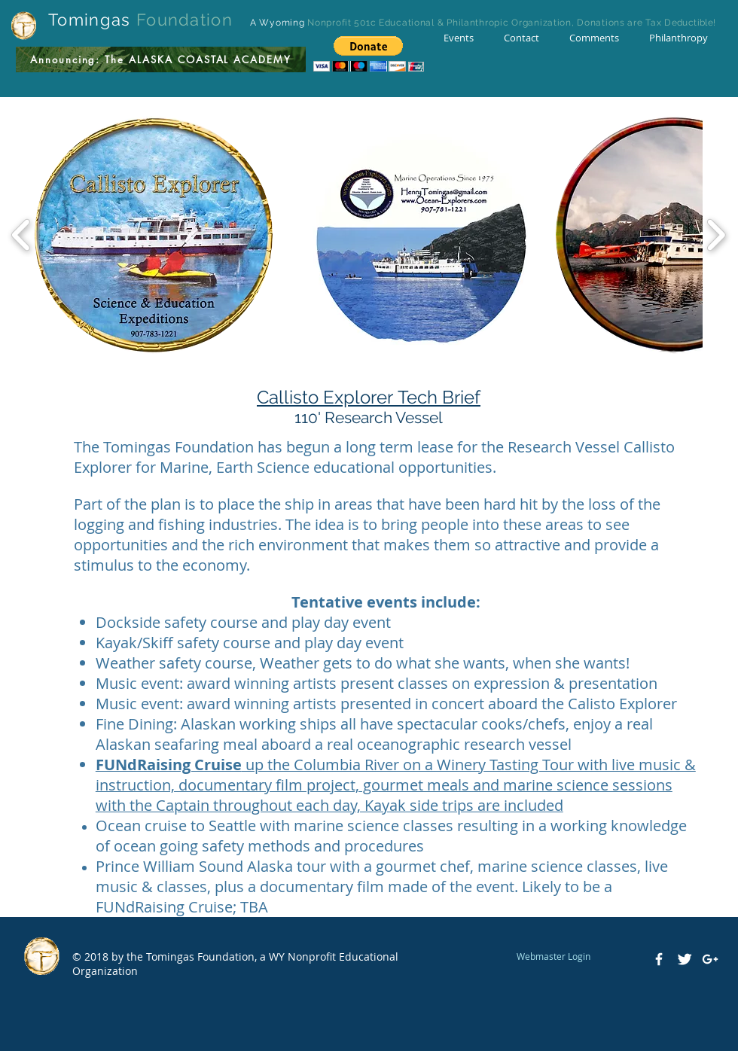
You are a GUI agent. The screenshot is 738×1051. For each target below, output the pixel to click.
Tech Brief (439, 397)
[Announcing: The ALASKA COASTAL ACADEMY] (161, 59)
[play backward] (21, 234)
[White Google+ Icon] (710, 959)
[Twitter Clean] (684, 959)
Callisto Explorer (327, 397)
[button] (368, 54)
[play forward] (716, 234)
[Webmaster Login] (553, 956)
